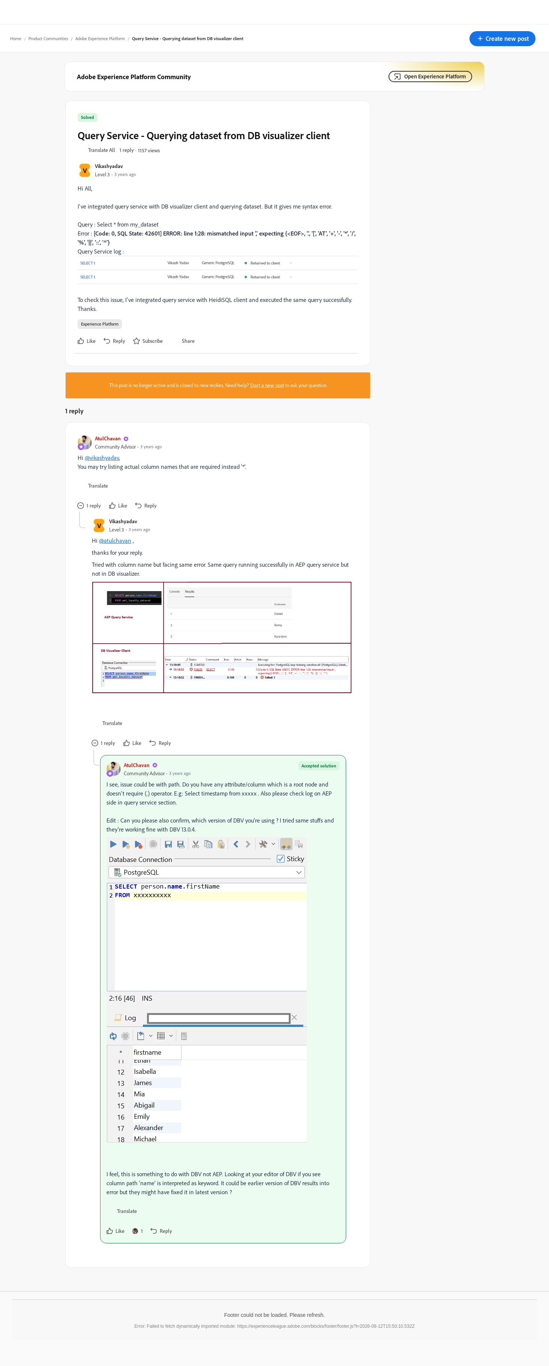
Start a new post (267, 385)
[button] (503, 38)
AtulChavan (108, 438)
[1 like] (137, 1231)
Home (15, 38)
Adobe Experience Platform (100, 38)
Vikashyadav (109, 166)
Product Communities (48, 38)
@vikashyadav (102, 457)
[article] (216, 473)
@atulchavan (115, 540)
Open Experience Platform (435, 76)
